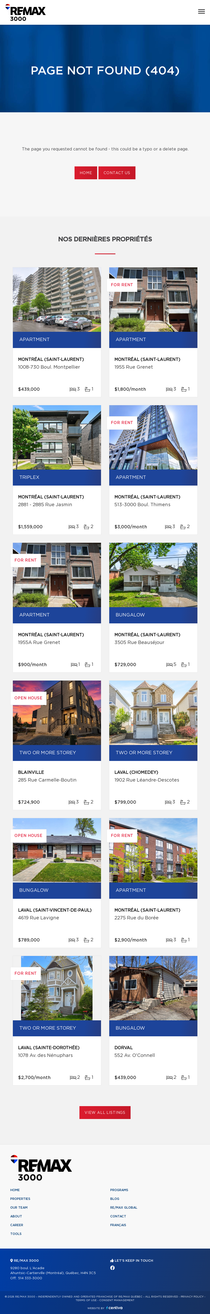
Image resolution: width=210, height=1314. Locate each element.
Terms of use (86, 1300)
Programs (119, 1190)
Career (16, 1225)
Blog (114, 1198)
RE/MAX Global (123, 1207)
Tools (16, 1233)
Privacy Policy (192, 1296)
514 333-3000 (30, 1278)
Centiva (114, 1307)
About (16, 1216)
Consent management (116, 1300)
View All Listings (105, 1113)
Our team (19, 1207)
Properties (20, 1198)
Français (118, 1225)
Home (86, 173)
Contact (118, 1216)
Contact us (117, 173)
